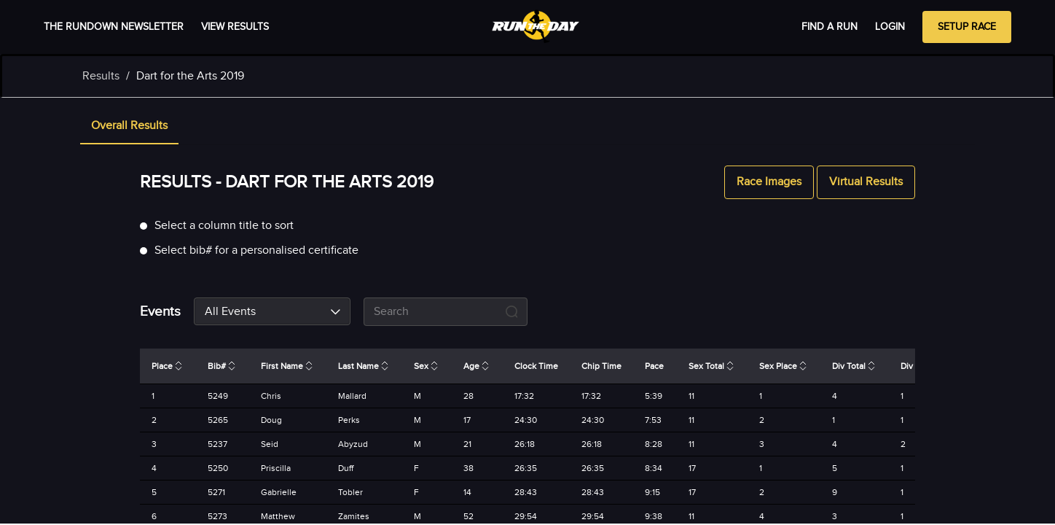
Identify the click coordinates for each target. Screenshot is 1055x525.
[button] (129, 126)
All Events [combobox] (230, 312)
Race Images (769, 182)
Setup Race (966, 27)
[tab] (129, 126)
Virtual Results (865, 182)
